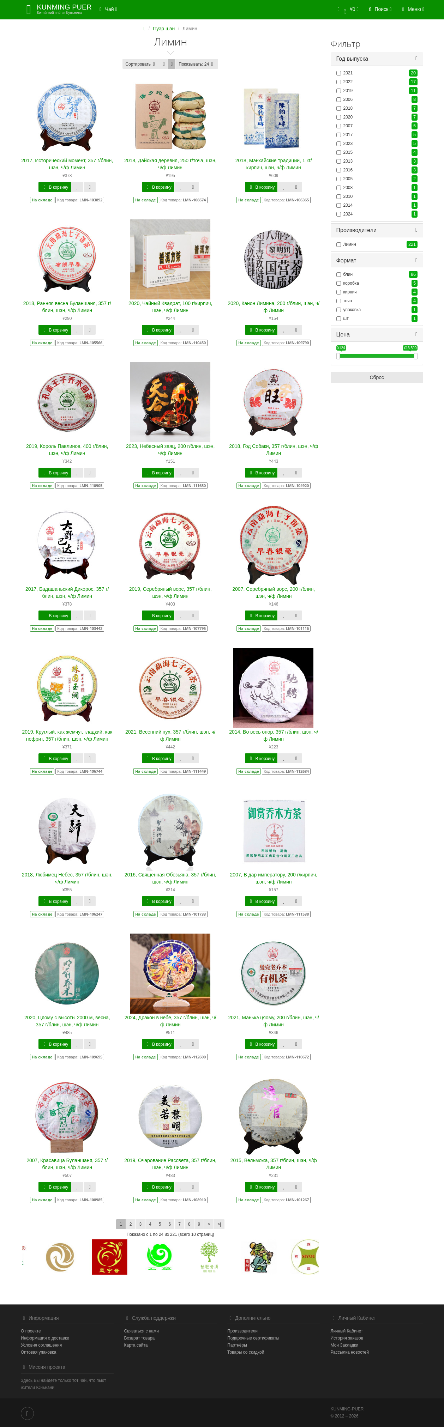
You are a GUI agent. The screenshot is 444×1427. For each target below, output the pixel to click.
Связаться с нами (141, 1331)
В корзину (54, 187)
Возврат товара (139, 1338)
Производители (356, 230)
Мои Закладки (345, 1345)
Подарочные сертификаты (253, 1338)
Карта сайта (136, 1345)
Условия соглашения (41, 1345)
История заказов (347, 1338)
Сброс (377, 378)
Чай (107, 9)
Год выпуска (352, 59)
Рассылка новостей (350, 1352)
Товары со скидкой (245, 1352)
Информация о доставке (45, 1338)
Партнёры (237, 1345)
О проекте (31, 1331)
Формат (346, 260)
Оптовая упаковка (38, 1352)
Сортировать (141, 64)
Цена (343, 335)
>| (219, 1224)
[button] (346, 9)
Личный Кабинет (347, 1331)
